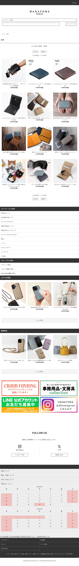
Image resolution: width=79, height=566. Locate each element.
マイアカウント (5, 540)
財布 (8, 34)
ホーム (3, 34)
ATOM (71, 554)
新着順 (45, 46)
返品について (36, 554)
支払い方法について (16, 554)
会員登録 (43, 540)
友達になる (59, 455)
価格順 (40, 46)
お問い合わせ (4, 548)
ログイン (3, 544)
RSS (68, 554)
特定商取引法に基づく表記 (47, 554)
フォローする (19, 455)
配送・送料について (26, 554)
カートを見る (44, 544)
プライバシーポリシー (60, 554)
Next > (44, 51)
